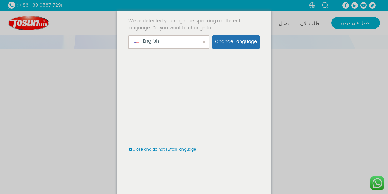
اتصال (285, 23)
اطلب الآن (310, 23)
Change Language (236, 42)
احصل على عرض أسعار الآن (355, 24)
